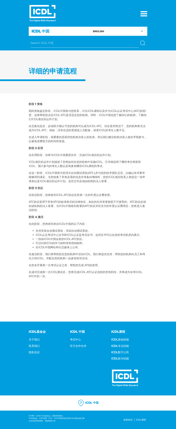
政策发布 (128, 419)
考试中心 (75, 339)
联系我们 (34, 346)
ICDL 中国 (88, 403)
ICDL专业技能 (120, 346)
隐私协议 (34, 352)
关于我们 (34, 339)
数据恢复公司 (50, 421)
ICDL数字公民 (120, 352)
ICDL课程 (141, 419)
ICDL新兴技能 (120, 358)
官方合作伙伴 (78, 346)
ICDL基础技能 (120, 339)
